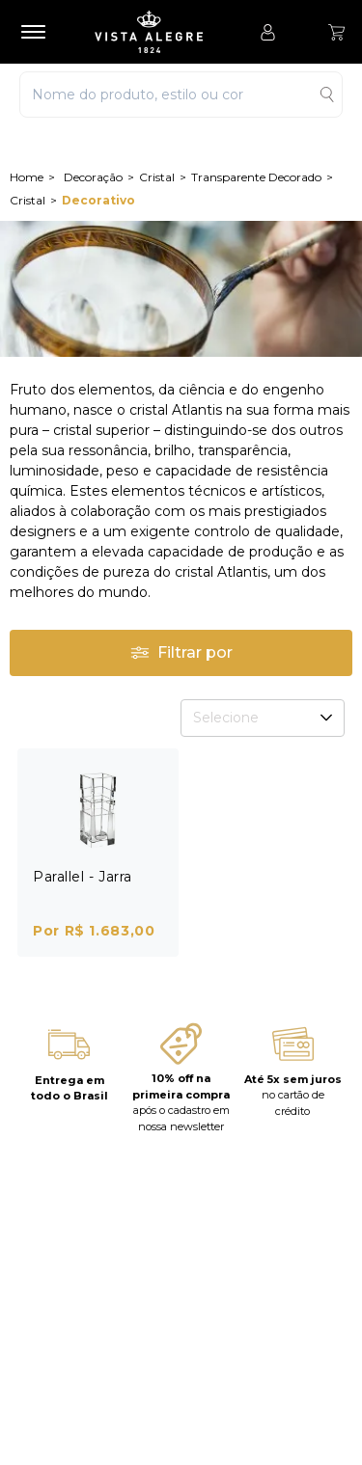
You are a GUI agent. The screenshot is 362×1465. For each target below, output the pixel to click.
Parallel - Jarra (82, 876)
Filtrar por (181, 652)
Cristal (157, 177)
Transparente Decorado (256, 177)
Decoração (93, 177)
